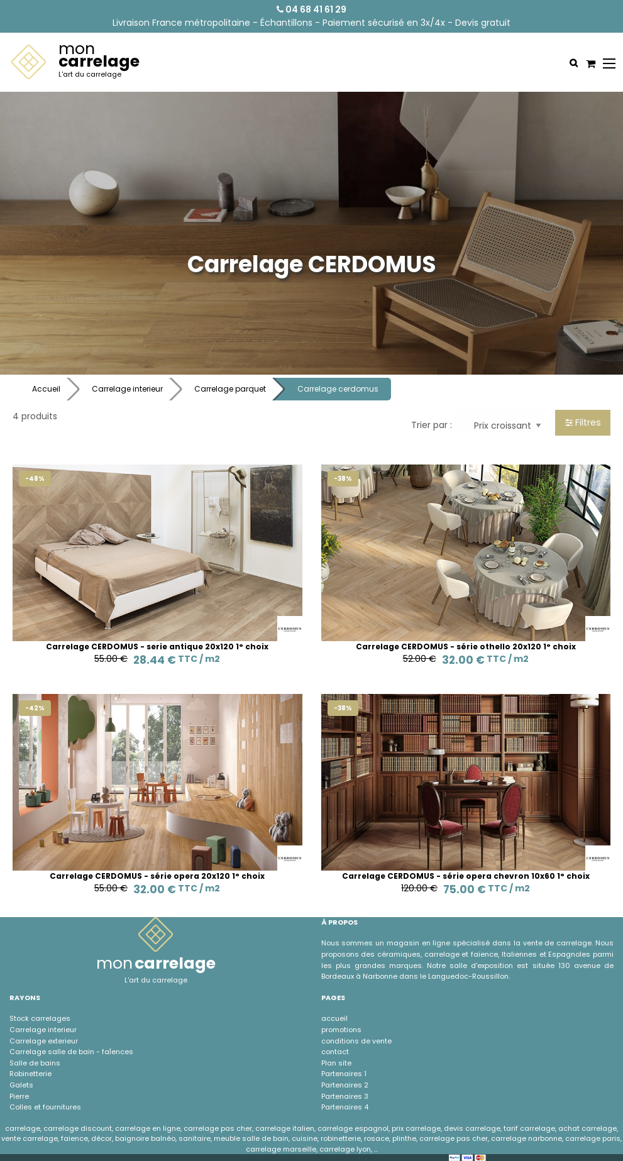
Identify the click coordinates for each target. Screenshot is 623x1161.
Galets (21, 1085)
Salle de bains (34, 1063)
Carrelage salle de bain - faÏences (71, 1052)
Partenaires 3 (344, 1096)
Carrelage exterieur (43, 1041)
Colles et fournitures (45, 1107)
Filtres (583, 422)
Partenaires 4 (344, 1107)
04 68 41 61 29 (311, 9)
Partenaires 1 (344, 1074)
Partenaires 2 (344, 1085)
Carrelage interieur (127, 388)
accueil (334, 1018)
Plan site (336, 1063)
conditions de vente (356, 1041)
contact (335, 1052)
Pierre (19, 1096)
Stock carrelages (39, 1018)
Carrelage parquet (230, 388)
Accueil (46, 388)
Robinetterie (30, 1074)
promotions (341, 1030)
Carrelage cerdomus (337, 388)
